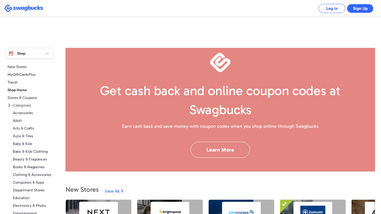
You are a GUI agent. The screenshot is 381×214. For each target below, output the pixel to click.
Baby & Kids (22, 143)
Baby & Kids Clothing (30, 151)
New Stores (17, 66)
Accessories (23, 113)
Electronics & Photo (29, 205)
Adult (17, 120)
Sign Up (359, 8)
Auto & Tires (23, 136)
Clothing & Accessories (32, 174)
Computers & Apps (28, 182)
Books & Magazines (29, 167)
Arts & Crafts (23, 128)
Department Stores (29, 190)
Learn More (220, 150)
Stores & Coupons (22, 97)
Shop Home (17, 90)
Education (21, 198)
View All (112, 191)
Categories (22, 105)
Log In (327, 8)
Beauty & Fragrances (30, 159)
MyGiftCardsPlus (21, 74)
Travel (12, 82)
